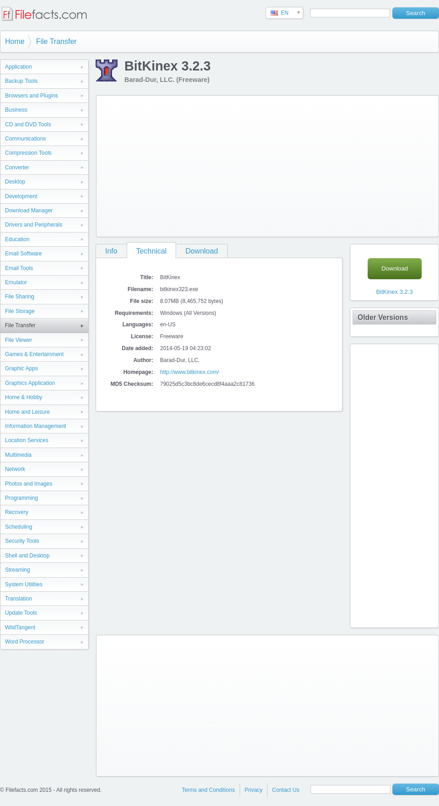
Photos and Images (28, 484)
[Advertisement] (226, 164)
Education (17, 239)
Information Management (35, 426)
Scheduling (18, 527)
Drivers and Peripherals (33, 225)
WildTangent (20, 627)
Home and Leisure (27, 412)
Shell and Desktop (27, 555)
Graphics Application (30, 383)
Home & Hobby (23, 397)
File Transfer (56, 41)
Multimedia (18, 455)
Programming (21, 498)
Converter (17, 167)
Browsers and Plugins (31, 95)
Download (201, 251)
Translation (18, 598)
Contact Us (285, 790)
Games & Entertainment (34, 354)
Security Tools (22, 541)
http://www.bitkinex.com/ (189, 372)
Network (15, 469)
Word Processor (24, 641)
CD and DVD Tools (28, 124)
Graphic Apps (21, 368)
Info (111, 251)
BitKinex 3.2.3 (394, 291)
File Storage (20, 311)
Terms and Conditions (208, 790)
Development (21, 196)
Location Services (26, 440)
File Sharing (19, 296)
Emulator (16, 282)
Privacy (253, 790)
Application (18, 67)
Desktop (15, 182)
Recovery (16, 512)
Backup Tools (21, 81)
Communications (25, 138)
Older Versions (383, 317)
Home (15, 41)
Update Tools (21, 613)
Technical (151, 251)
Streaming (17, 570)
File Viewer (18, 340)
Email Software (23, 253)
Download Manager (29, 210)
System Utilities (24, 584)
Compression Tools (28, 153)
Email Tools (19, 268)
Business (16, 110)
